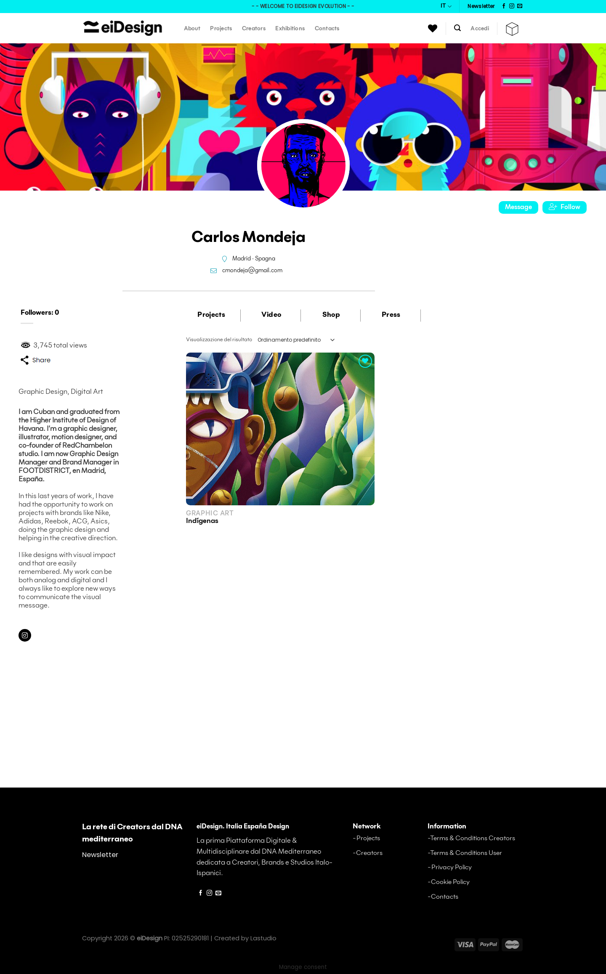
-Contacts (443, 897)
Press (391, 315)
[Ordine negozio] (296, 340)
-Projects (366, 838)
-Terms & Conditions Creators (471, 838)
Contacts (327, 29)
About (192, 29)
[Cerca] (457, 28)
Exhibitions (290, 29)
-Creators (368, 853)
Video (271, 315)
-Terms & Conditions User (465, 853)
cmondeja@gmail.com (252, 270)
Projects (221, 29)
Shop (331, 315)
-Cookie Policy (449, 882)
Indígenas (202, 521)
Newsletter (100, 855)
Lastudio (263, 938)
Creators (254, 29)
